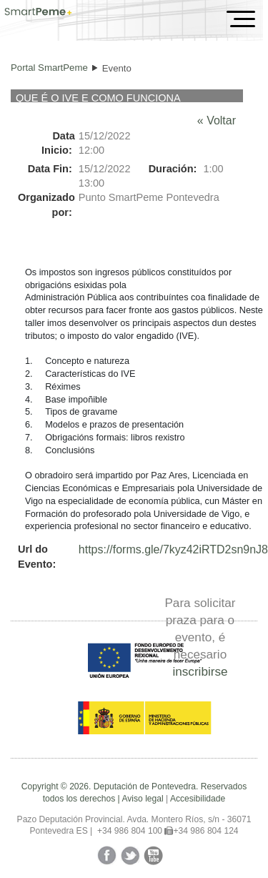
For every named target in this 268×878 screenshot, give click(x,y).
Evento (116, 68)
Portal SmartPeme (49, 67)
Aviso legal (142, 799)
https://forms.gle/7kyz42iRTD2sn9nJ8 (173, 549)
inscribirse (199, 671)
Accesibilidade (197, 799)
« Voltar (216, 120)
